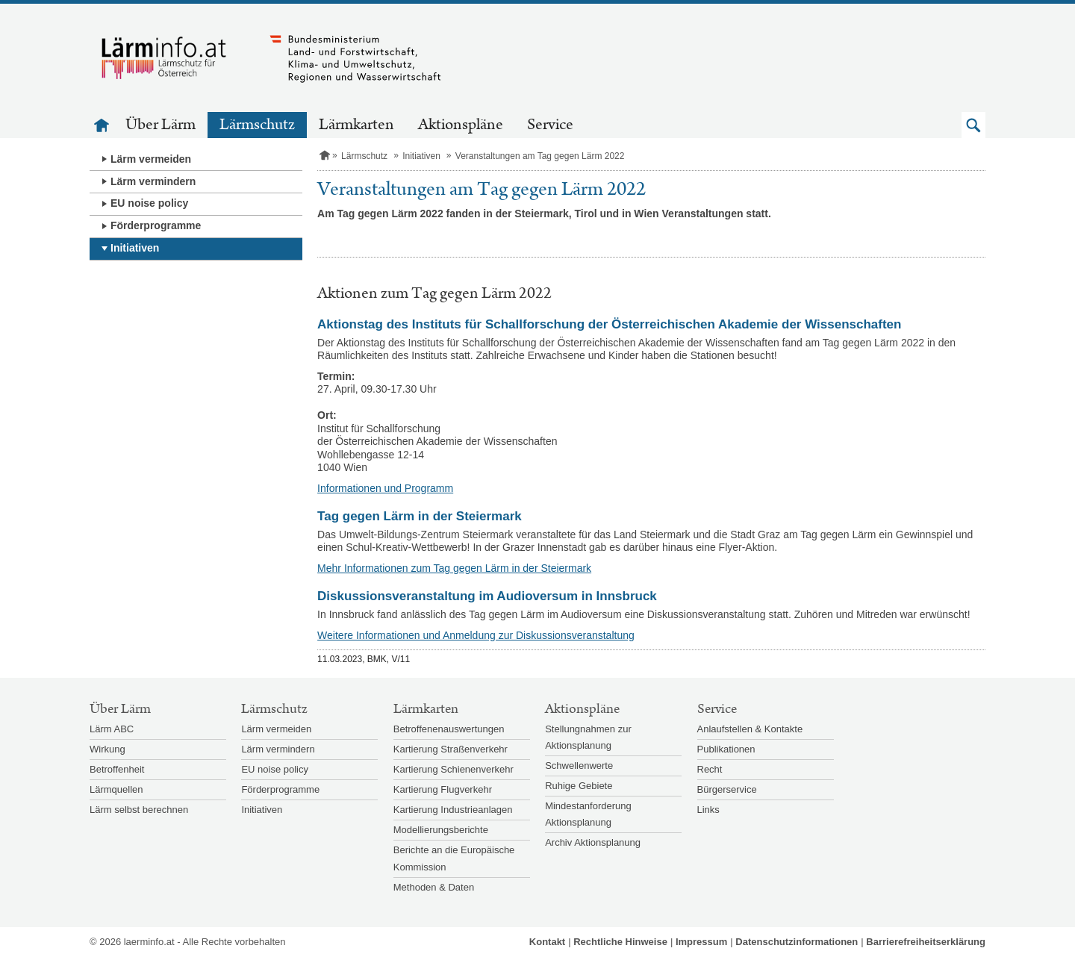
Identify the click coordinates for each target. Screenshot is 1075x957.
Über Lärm (160, 124)
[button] (973, 125)
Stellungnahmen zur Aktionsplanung (588, 737)
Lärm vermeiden (150, 159)
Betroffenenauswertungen (449, 729)
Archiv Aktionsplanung (593, 842)
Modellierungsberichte (440, 829)
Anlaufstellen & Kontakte (750, 729)
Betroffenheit (117, 769)
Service (550, 124)
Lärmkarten (356, 124)
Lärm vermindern (153, 181)
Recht (710, 769)
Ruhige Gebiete (578, 785)
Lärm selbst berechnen (139, 809)
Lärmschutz (257, 124)
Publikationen (726, 749)
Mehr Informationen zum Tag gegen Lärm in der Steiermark (454, 568)
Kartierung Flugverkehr (442, 789)
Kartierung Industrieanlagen (453, 809)
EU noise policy (149, 203)
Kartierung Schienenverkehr (453, 769)
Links (708, 809)
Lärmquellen (116, 789)
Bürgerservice (727, 789)
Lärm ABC (112, 729)
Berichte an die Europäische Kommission (454, 858)
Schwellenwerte (579, 765)
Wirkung (107, 749)
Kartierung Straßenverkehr (450, 749)
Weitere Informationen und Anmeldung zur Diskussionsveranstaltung (476, 635)
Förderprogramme (155, 225)
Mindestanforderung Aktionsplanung (588, 814)
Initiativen (134, 248)
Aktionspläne (460, 124)
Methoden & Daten (433, 887)
